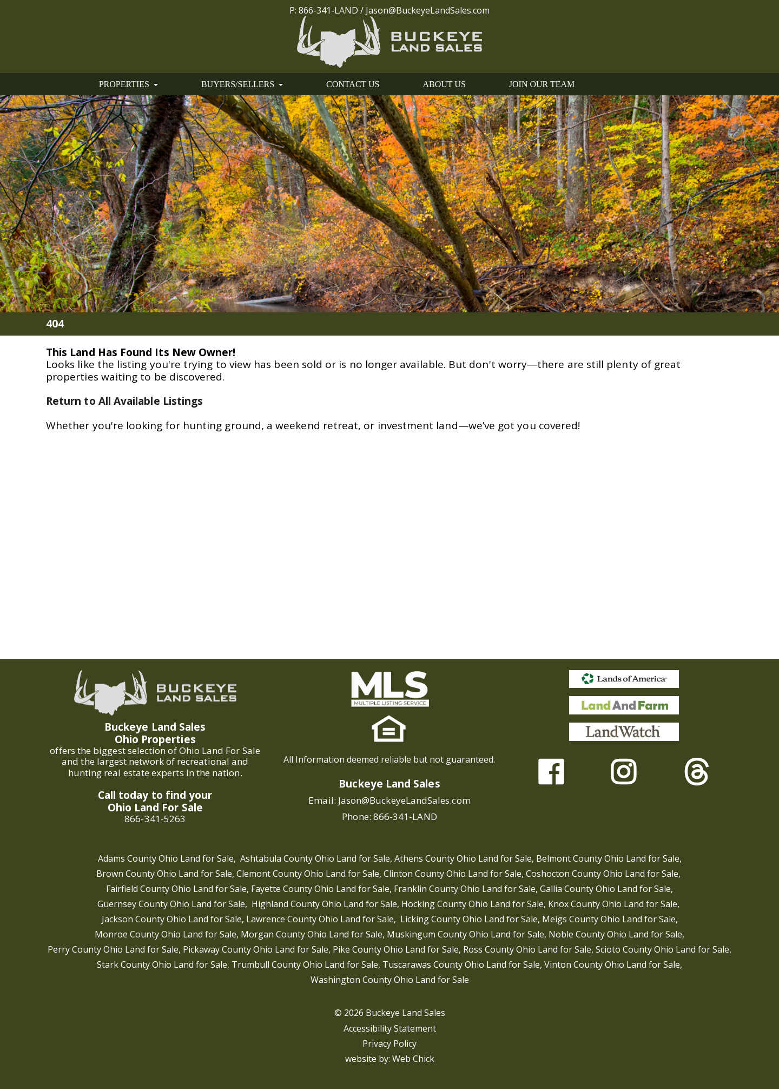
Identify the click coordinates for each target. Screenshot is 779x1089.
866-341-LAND (328, 10)
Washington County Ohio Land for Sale (390, 980)
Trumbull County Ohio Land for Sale (305, 964)
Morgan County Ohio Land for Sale (311, 934)
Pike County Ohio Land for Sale (396, 949)
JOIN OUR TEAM (542, 84)
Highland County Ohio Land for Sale (324, 904)
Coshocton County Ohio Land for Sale (602, 874)
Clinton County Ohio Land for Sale (452, 874)
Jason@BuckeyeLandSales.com (428, 10)
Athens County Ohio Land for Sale (463, 858)
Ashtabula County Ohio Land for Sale (315, 858)
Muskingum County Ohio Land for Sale (465, 934)
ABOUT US (444, 84)
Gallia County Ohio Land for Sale (605, 889)
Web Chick (413, 1059)
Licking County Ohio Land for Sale (469, 919)
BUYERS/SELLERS (242, 84)
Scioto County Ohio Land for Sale (662, 949)
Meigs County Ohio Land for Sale (609, 919)
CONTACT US (352, 84)
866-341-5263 (155, 818)
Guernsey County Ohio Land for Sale (171, 904)
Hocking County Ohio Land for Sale (472, 904)
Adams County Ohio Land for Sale (166, 858)
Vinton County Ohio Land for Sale (612, 964)
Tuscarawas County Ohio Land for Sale (461, 964)
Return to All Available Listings (124, 401)
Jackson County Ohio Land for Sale (172, 919)
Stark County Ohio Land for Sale (162, 964)
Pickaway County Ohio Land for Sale (255, 949)
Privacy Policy (389, 1043)
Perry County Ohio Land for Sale (113, 949)
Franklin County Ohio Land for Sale (465, 889)
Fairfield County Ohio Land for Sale (176, 889)
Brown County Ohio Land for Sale (164, 874)
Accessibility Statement (390, 1028)
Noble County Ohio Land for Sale (615, 934)
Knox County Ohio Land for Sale (612, 904)
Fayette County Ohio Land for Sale (320, 889)
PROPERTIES (128, 84)
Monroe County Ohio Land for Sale (165, 934)
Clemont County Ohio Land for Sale (307, 874)
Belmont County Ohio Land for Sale (607, 858)
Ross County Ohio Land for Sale (527, 949)
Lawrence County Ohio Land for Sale (320, 919)
